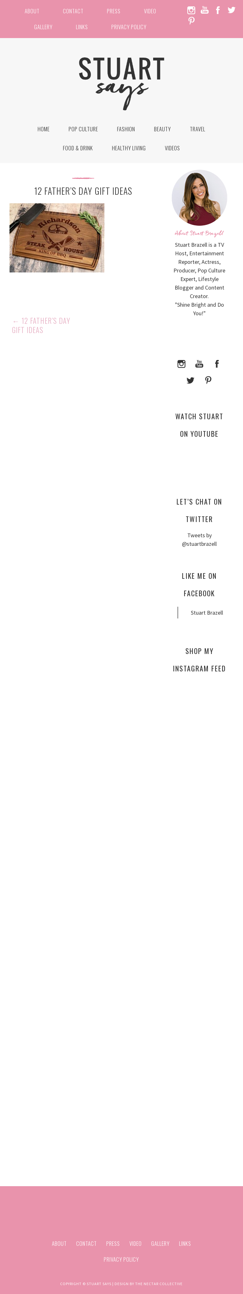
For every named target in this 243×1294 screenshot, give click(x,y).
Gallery (43, 27)
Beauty (162, 129)
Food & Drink (78, 148)
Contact (73, 11)
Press (114, 11)
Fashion (126, 129)
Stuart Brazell (207, 612)
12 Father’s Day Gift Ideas (41, 325)
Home (44, 129)
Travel (197, 129)
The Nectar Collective (159, 1283)
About (32, 11)
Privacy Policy (128, 27)
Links (82, 27)
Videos (172, 148)
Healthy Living (129, 148)
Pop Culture (83, 129)
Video (150, 11)
